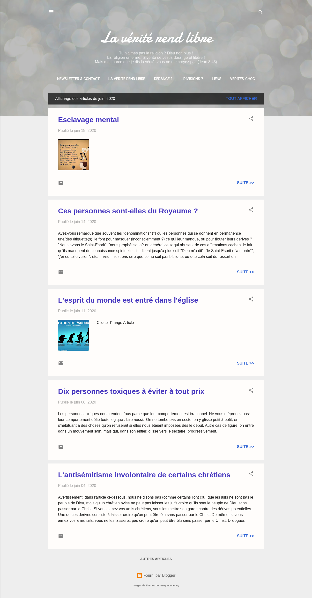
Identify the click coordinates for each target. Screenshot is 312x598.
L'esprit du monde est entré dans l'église (128, 300)
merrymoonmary (169, 585)
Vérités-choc (242, 79)
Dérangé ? (163, 79)
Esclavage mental (88, 120)
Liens (216, 79)
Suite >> (245, 183)
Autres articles (156, 559)
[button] (251, 119)
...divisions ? (192, 79)
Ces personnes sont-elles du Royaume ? (128, 211)
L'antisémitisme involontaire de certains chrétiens (144, 475)
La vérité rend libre (156, 37)
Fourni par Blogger (156, 575)
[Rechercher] (261, 13)
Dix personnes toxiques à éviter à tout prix (131, 391)
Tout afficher (241, 99)
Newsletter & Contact (78, 79)
